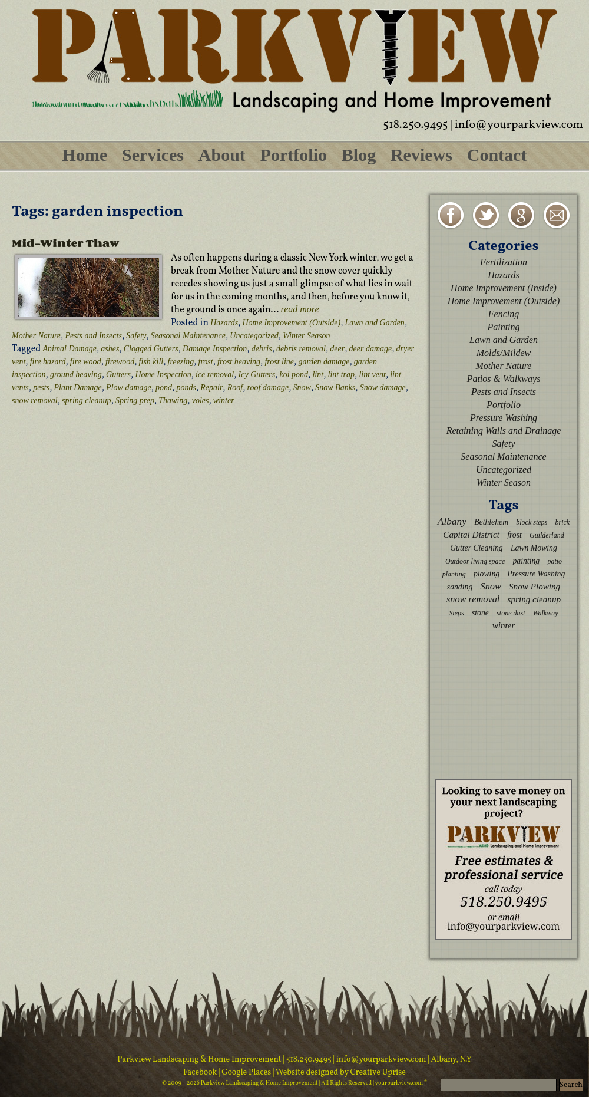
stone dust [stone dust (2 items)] (511, 613)
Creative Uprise (377, 1072)
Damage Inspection (215, 348)
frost (205, 361)
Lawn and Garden (374, 322)
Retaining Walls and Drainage (503, 431)
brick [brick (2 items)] (562, 522)
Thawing (172, 400)
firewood (119, 361)
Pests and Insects (93, 335)
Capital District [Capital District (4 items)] (471, 534)
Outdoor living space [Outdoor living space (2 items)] (475, 561)
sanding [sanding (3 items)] (459, 586)
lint (317, 374)
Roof (235, 387)
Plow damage (128, 387)
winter (223, 400)
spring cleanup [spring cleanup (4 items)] (534, 599)
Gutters (118, 374)
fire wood (85, 361)
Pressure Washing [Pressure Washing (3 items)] (536, 573)
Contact (497, 154)
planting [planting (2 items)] (454, 574)
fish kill (151, 361)
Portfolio (293, 154)
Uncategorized (254, 335)
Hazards (224, 322)
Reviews (421, 154)
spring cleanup (86, 400)
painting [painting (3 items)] (526, 560)
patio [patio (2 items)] (554, 561)
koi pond (294, 374)
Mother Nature (36, 335)
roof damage (268, 387)
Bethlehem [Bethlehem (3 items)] (491, 522)
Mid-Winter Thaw (65, 243)
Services (153, 154)
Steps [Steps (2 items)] (456, 613)
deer (337, 348)
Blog (359, 154)
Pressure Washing (503, 418)
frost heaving (238, 361)
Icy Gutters (257, 374)
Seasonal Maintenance (188, 335)
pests (41, 387)
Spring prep (134, 400)
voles (200, 400)
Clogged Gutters (151, 348)
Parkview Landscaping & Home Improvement (199, 1059)
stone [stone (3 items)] (480, 612)
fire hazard (48, 361)
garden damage (323, 361)
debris (262, 348)
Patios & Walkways (504, 379)
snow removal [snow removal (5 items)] (472, 599)
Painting (503, 327)
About (222, 154)
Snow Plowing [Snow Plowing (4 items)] (534, 586)
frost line (279, 361)
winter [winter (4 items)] (503, 625)
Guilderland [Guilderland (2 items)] (547, 535)
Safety (136, 335)
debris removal (301, 348)
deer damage (370, 348)
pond (163, 387)
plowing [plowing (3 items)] (486, 573)
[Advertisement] (503, 704)
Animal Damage (70, 348)
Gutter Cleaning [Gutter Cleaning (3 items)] (476, 547)
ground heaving (76, 374)
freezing (181, 361)
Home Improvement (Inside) (504, 288)
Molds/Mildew (504, 353)
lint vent (372, 374)
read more (300, 309)
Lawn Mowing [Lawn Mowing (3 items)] (534, 547)
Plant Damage (77, 387)
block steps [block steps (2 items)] (531, 522)
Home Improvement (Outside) (291, 322)
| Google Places (246, 1072)
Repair (211, 387)
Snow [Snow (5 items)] (490, 586)
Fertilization (503, 262)
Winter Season (306, 335)
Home (85, 154)
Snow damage (383, 387)
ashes (110, 348)
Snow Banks (335, 387)
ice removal (215, 374)
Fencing (503, 314)
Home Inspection (163, 374)
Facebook (201, 1072)
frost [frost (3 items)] (514, 535)
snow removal (35, 400)
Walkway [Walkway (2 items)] (545, 613)
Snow (302, 387)
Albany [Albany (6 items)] (452, 521)
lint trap (341, 374)
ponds (186, 387)
